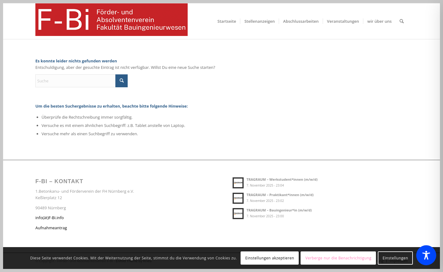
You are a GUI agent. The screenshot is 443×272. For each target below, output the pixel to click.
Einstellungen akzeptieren (269, 258)
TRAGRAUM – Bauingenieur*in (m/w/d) (279, 210)
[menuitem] (227, 21)
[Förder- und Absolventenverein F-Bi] (111, 21)
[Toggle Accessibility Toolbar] (426, 255)
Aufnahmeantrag (51, 228)
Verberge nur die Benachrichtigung (338, 258)
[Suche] (402, 21)
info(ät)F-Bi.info (49, 217)
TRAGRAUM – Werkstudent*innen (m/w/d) (281, 179)
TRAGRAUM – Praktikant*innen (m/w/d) (279, 194)
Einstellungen (395, 258)
